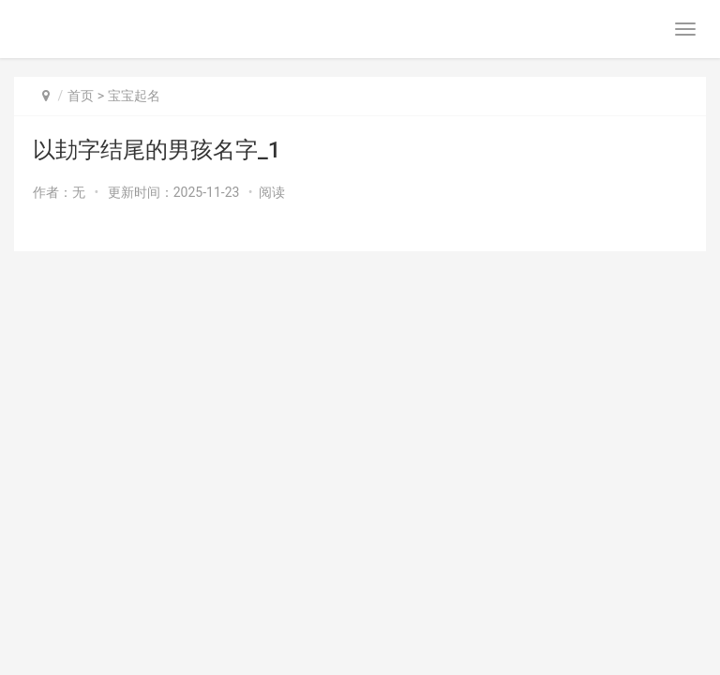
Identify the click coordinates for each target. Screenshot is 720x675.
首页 (81, 95)
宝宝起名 (134, 95)
